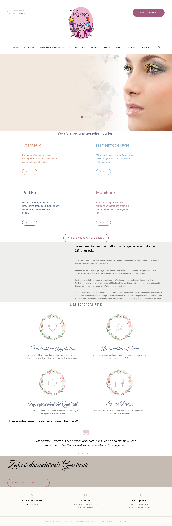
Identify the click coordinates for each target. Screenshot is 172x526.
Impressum (107, 521)
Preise (107, 47)
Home (16, 47)
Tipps (118, 47)
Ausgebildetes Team (120, 349)
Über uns (131, 47)
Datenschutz (122, 521)
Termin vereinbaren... (149, 12)
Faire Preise (119, 404)
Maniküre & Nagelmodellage (55, 47)
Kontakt (146, 47)
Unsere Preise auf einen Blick (86, 238)
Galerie (94, 47)
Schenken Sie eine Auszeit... (28, 483)
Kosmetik (29, 47)
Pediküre (80, 47)
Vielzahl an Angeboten (52, 349)
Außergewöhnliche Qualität (52, 404)
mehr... (21, 103)
